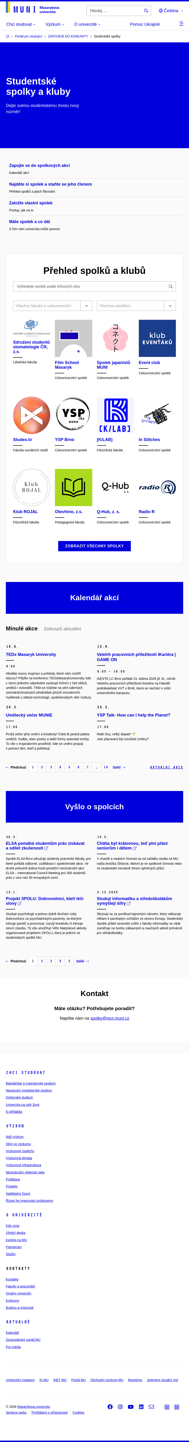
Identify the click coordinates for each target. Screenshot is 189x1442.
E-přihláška (14, 1112)
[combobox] (46, 306)
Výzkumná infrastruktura (23, 1165)
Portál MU (78, 1380)
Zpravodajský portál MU (23, 1340)
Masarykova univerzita (33, 1407)
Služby (11, 1254)
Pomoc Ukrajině (145, 24)
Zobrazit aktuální (62, 628)
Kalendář (12, 1333)
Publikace (13, 1179)
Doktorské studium (19, 1097)
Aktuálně (18, 1321)
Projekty (12, 1186)
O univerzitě (24, 1215)
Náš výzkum (15, 1137)
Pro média (13, 1347)
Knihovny (12, 1300)
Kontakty (12, 1279)
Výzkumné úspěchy (20, 1151)
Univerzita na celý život (22, 1105)
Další (119, 767)
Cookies (79, 1412)
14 (105, 767)
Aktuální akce (166, 767)
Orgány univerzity (18, 1293)
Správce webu (16, 1412)
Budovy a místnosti (19, 1308)
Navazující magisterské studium (29, 1090)
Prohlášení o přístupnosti (50, 1412)
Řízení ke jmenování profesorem (29, 1201)
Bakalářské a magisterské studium (31, 1083)
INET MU (60, 1380)
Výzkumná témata (19, 1158)
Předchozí (16, 767)
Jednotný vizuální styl (162, 1380)
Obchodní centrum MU (106, 1380)
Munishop (135, 1380)
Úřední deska (15, 1233)
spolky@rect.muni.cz (109, 1018)
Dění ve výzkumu (18, 1144)
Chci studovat (25, 1072)
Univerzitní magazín (20, 1380)
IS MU (44, 1380)
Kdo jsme (12, 1226)
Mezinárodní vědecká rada (25, 1172)
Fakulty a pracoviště (20, 1286)
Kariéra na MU (16, 1240)
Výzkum (15, 1126)
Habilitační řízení (18, 1194)
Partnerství (14, 1247)
